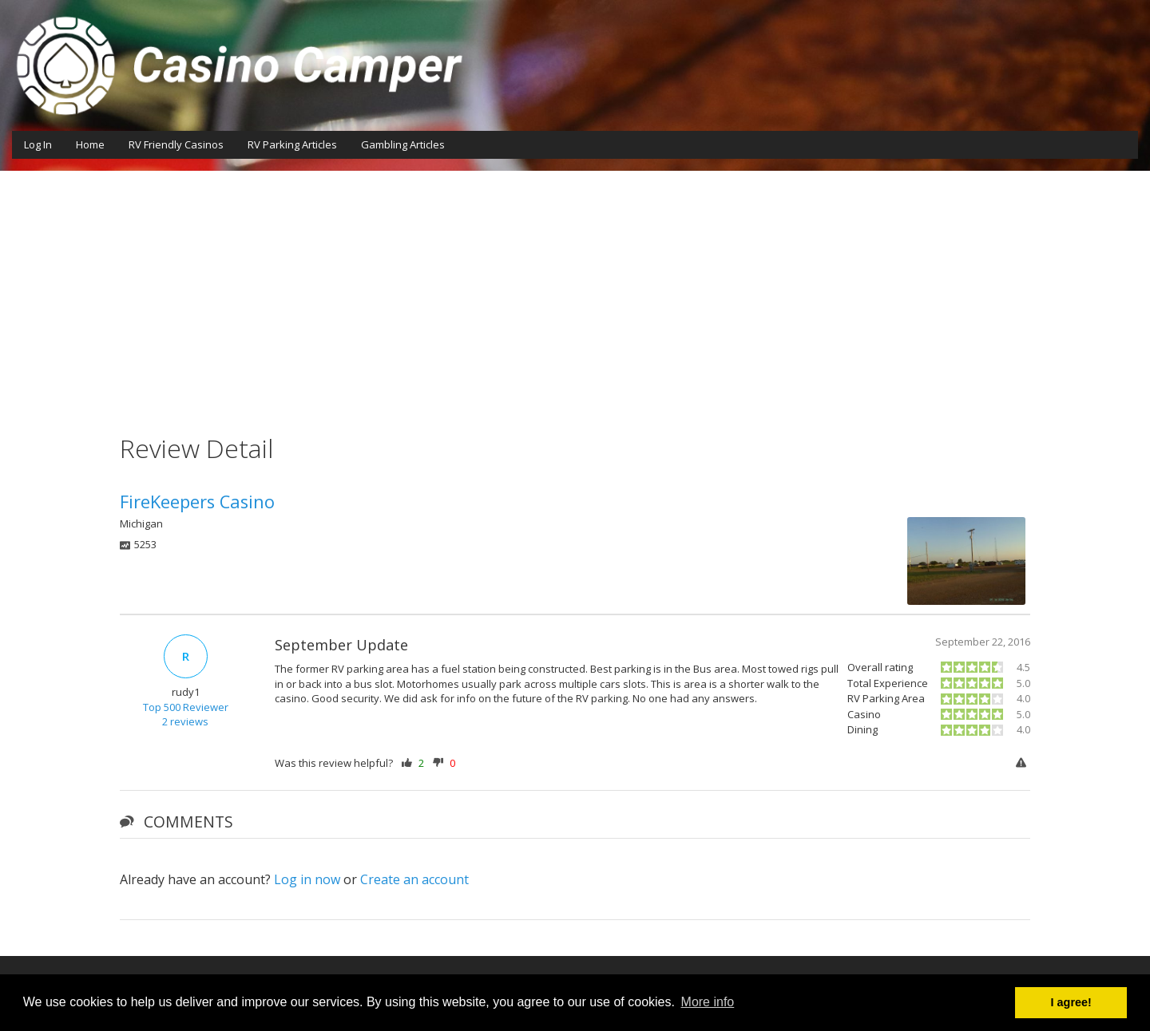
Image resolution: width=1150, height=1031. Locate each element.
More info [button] (708, 1002)
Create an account (414, 879)
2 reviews (185, 721)
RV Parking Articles (292, 144)
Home (90, 144)
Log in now (307, 879)
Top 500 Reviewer (185, 707)
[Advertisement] (575, 290)
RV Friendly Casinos (176, 144)
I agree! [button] (1071, 1002)
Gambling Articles (403, 144)
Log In (38, 144)
